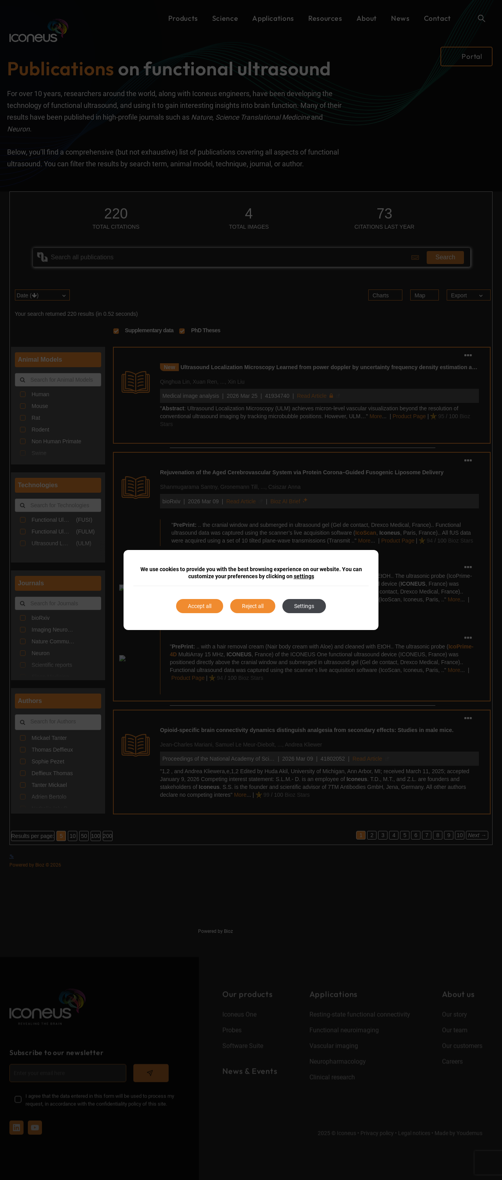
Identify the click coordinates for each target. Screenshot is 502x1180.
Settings (304, 606)
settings (304, 576)
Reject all (253, 606)
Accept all (199, 606)
